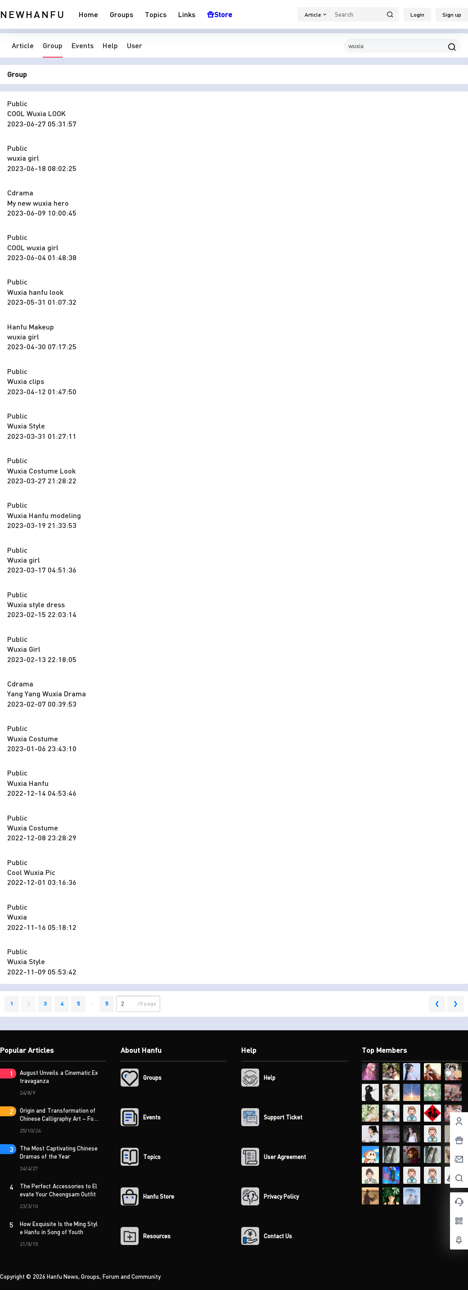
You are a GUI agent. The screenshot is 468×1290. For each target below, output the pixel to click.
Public (17, 103)
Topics (155, 14)
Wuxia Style (26, 425)
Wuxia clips (25, 381)
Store (219, 14)
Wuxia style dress (36, 604)
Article (23, 45)
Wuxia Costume (32, 738)
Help (110, 45)
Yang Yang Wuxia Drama (46, 693)
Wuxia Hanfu (28, 783)
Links (186, 14)
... (92, 1001)
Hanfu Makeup (30, 326)
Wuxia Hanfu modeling (44, 515)
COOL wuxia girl (32, 247)
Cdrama (20, 192)
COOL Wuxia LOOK (36, 113)
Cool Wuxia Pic (31, 872)
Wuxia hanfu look (35, 292)
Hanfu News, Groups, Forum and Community (103, 1276)
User (134, 45)
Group (53, 45)
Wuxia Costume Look (41, 470)
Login (417, 14)
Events (83, 45)
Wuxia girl (23, 559)
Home (88, 14)
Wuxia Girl (23, 649)
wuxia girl (23, 157)
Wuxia (17, 916)
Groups (121, 14)
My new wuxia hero (38, 202)
